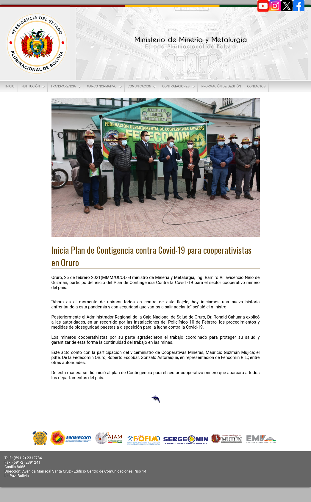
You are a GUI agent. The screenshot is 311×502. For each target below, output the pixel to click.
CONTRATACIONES (179, 86)
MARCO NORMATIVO (105, 86)
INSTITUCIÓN (33, 86)
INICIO (10, 86)
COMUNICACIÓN (142, 86)
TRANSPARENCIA (66, 86)
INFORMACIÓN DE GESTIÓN (221, 86)
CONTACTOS (256, 86)
